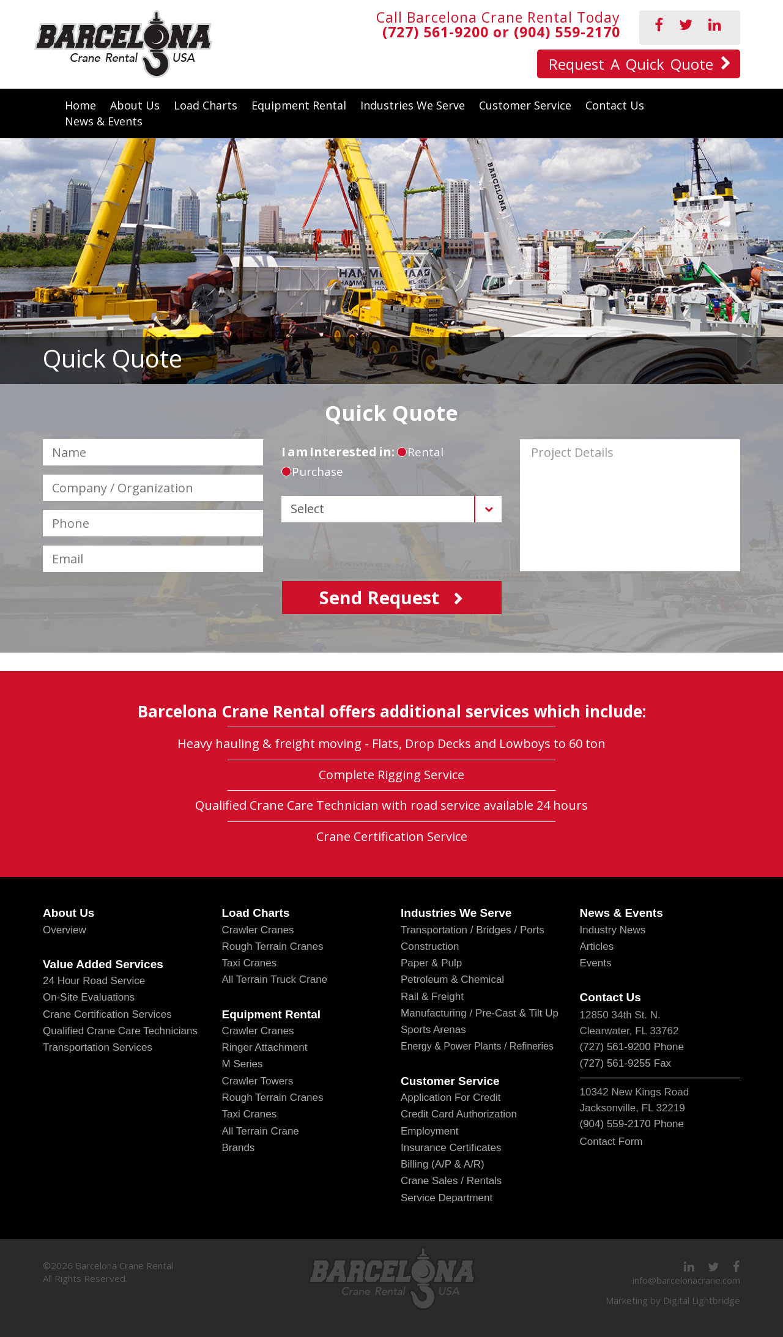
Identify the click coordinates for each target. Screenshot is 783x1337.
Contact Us (614, 105)
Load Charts (205, 105)
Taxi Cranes (249, 963)
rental (420, 452)
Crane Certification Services (107, 1014)
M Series (242, 1064)
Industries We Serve (412, 105)
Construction (430, 946)
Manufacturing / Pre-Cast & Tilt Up (479, 1013)
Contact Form (611, 1141)
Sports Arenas (433, 1029)
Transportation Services (97, 1047)
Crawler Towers (258, 1081)
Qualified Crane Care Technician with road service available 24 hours (391, 805)
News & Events (104, 121)
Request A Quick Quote (631, 64)
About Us (135, 105)
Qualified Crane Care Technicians (120, 1031)
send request (379, 597)
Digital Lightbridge (701, 1300)
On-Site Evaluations (89, 997)
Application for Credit (450, 1097)
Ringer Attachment (265, 1047)
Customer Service (525, 105)
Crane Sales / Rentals (451, 1181)
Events (596, 963)
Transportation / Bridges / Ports (472, 930)
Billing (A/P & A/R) (442, 1164)
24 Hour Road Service (94, 981)
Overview (64, 930)
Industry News (613, 930)
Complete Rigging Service (391, 774)
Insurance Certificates (451, 1148)
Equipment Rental (298, 105)
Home (80, 105)
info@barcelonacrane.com (686, 1280)
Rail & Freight (432, 996)
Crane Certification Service (391, 836)
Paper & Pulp (431, 963)
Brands (238, 1148)
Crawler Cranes (258, 930)
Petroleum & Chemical (452, 979)
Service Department (446, 1198)
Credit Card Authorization (459, 1114)
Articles (597, 946)
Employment (429, 1131)
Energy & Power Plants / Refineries (477, 1046)
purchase (312, 472)
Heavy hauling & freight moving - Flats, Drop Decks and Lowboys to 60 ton (391, 743)
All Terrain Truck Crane (275, 979)
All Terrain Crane (260, 1131)
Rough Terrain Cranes (273, 946)
